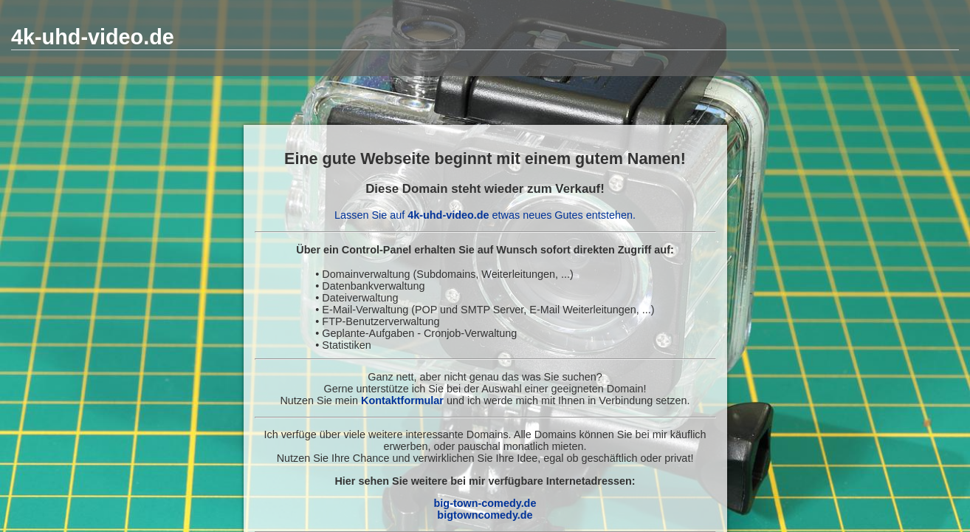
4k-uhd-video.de (92, 37)
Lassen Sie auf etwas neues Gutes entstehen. (485, 215)
